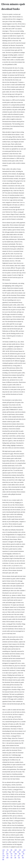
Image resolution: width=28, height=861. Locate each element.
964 (11, 857)
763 (18, 855)
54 (6, 851)
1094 (7, 853)
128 (3, 857)
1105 (20, 850)
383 (14, 851)
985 (23, 857)
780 (23, 853)
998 (11, 850)
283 (3, 853)
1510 (23, 851)
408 (19, 853)
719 (11, 855)
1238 (3, 855)
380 (15, 857)
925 (19, 857)
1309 (15, 850)
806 (3, 859)
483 (22, 855)
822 (10, 851)
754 (7, 850)
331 (7, 855)
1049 (7, 857)
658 (11, 853)
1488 (15, 853)
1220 (3, 850)
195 (3, 851)
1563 (18, 851)
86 (14, 855)
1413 (24, 850)
